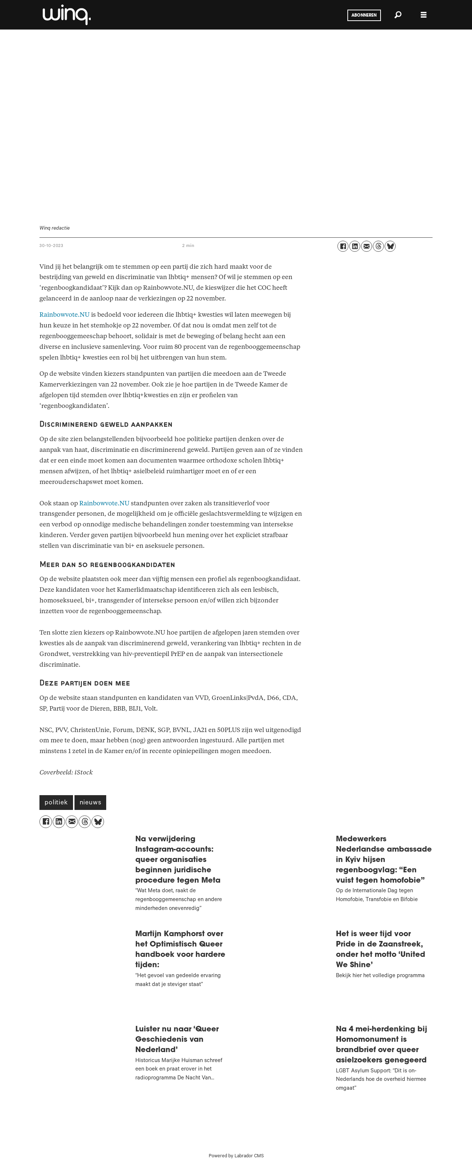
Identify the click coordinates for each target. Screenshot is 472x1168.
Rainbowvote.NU (64, 315)
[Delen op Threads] (378, 246)
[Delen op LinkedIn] (354, 246)
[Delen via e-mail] (366, 246)
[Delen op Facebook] (342, 246)
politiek (56, 803)
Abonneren (363, 15)
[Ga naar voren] (66, 15)
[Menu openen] (424, 15)
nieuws (90, 803)
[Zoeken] (398, 15)
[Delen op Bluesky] (390, 246)
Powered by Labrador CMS (236, 1156)
